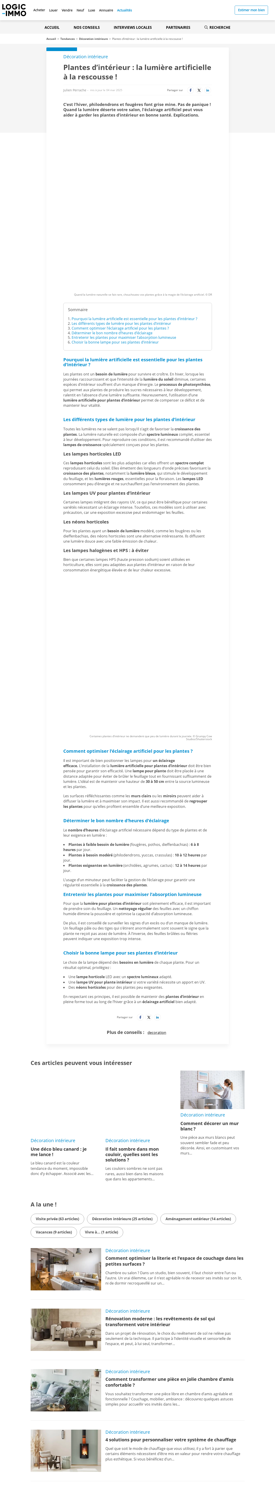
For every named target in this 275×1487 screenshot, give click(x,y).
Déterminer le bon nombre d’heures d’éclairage (112, 260)
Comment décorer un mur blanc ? (209, 988)
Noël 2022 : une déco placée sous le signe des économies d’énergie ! (167, 1339)
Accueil (52, 27)
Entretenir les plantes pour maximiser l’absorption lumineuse (124, 264)
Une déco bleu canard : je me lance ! (59, 988)
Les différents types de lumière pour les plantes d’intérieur (121, 250)
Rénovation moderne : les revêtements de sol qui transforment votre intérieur (160, 1158)
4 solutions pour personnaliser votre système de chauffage (170, 1276)
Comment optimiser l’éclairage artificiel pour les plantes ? (120, 255)
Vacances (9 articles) (54, 1068)
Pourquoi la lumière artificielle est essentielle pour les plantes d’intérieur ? (134, 246)
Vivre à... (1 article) (101, 1068)
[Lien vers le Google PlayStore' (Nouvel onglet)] (93, 1450)
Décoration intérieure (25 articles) (122, 1055)
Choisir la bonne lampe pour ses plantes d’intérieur (115, 269)
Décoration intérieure (93, 39)
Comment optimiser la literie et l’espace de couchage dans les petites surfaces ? (174, 1097)
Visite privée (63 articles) (57, 1055)
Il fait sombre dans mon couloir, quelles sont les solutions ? (132, 990)
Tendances (67, 39)
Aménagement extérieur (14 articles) (198, 1055)
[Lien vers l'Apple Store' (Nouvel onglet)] (93, 1440)
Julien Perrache (74, 90)
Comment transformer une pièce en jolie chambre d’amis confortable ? (169, 1218)
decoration (157, 894)
